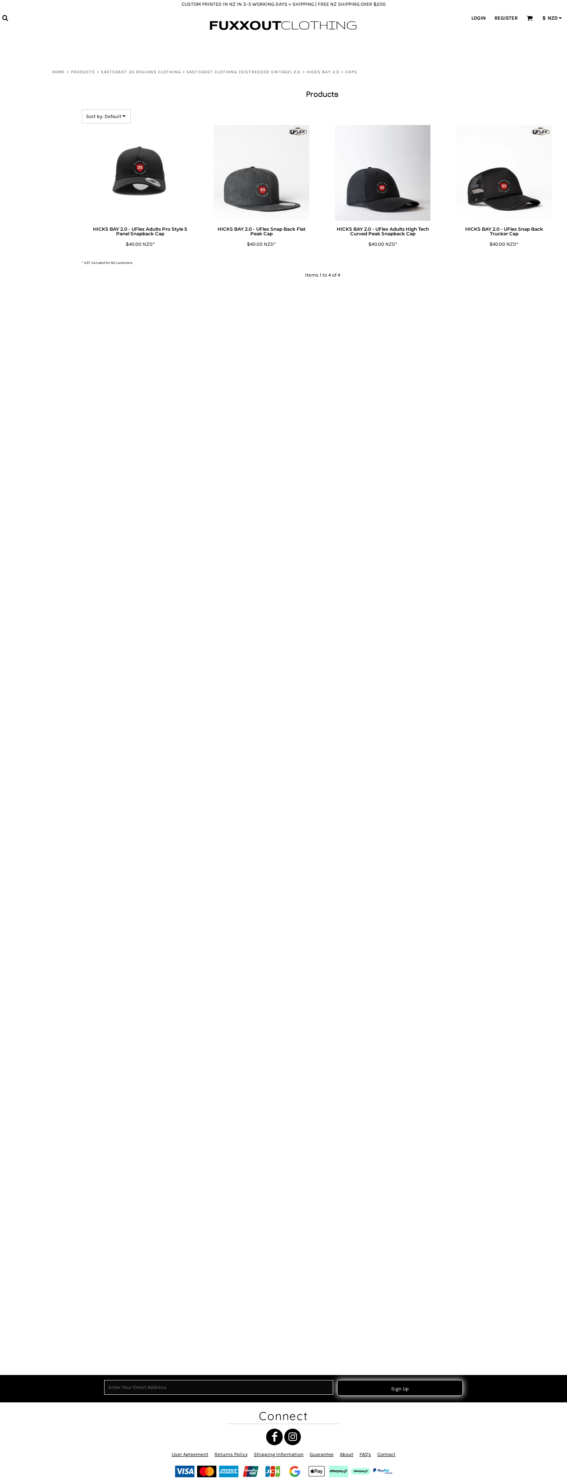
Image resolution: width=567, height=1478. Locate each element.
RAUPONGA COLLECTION (42, 932)
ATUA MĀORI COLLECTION (43, 675)
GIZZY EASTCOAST (36, 1217)
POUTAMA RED (33, 1017)
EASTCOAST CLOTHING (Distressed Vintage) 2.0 (243, 71)
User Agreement (190, 1454)
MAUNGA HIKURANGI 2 (40, 1122)
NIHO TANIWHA (33, 837)
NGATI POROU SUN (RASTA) (45, 913)
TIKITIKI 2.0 (53, 450)
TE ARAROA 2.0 (57, 403)
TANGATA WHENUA (37, 922)
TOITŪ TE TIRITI (33, 771)
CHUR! (24, 732)
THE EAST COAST (35, 694)
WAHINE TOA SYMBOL (40, 1007)
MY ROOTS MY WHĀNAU (42, 590)
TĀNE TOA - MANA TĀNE (41, 847)
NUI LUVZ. (28, 874)
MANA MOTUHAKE (36, 1083)
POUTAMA (28, 1026)
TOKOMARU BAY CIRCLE (41, 828)
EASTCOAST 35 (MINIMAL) (44, 751)
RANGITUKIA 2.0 (58, 366)
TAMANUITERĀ (32, 884)
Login (478, 18)
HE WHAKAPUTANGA (39, 894)
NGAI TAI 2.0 (54, 356)
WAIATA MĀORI (33, 789)
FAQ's (365, 1454)
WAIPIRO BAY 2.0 (59, 487)
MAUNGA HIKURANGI (39, 628)
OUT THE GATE (33, 638)
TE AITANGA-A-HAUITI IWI (43, 799)
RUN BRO (27, 960)
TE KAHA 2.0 (54, 413)
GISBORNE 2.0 (56, 198)
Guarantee (322, 1454)
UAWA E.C (28, 1141)
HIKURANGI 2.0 (57, 282)
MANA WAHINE (33, 571)
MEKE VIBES (30, 1328)
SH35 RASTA (31, 1102)
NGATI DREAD (32, 1198)
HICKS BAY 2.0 (323, 71)
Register (506, 18)
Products (83, 71)
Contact (386, 1454)
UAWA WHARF (32, 684)
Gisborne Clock (34, 609)
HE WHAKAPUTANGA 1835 (44, 742)
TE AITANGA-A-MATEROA (42, 1179)
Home (58, 71)
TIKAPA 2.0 (53, 440)
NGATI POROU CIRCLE (39, 808)
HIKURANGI (29, 1245)
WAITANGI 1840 (33, 600)
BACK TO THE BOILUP (39, 1150)
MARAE (25, 580)
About (346, 1454)
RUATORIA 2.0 (56, 375)
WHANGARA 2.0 (58, 497)
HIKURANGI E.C (33, 1236)
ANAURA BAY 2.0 (59, 189)
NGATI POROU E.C (35, 713)
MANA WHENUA (34, 619)
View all (26, 134)
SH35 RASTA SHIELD (38, 1169)
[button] (5, 18)
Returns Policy (231, 1454)
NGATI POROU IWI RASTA (42, 1160)
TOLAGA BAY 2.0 (58, 478)
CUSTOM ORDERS (35, 1338)
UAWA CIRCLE (32, 818)
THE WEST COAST (35, 704)
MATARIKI (28, 561)
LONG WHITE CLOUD (38, 647)
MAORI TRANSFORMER (40, 969)
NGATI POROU (32, 1093)
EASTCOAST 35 (33, 723)
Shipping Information (279, 1454)
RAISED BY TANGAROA (40, 761)
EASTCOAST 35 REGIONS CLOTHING (141, 71)
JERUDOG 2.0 (56, 310)
